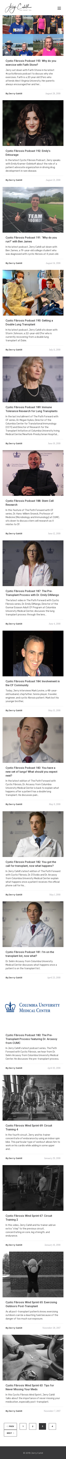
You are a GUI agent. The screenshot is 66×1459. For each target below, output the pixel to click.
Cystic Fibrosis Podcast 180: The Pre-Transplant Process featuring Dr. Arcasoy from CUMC (31, 1053)
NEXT (10, 1433)
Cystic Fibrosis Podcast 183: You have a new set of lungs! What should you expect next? (31, 786)
